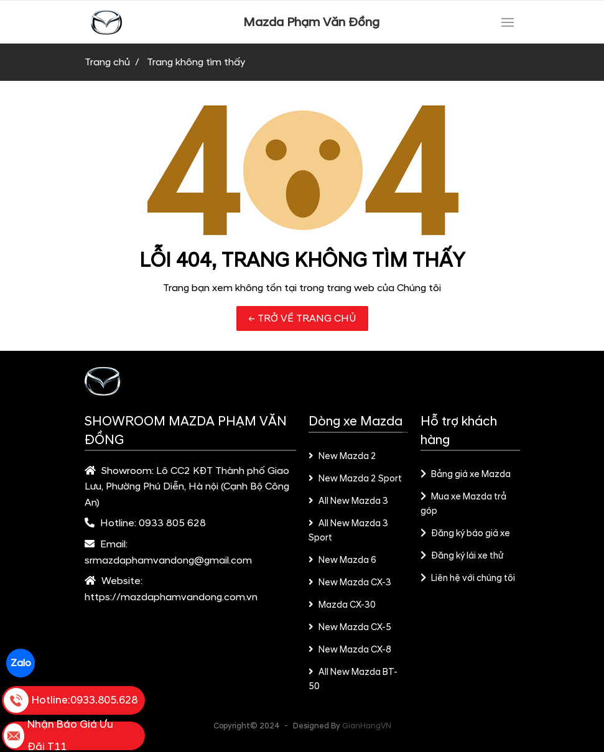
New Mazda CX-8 (350, 650)
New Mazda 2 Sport (355, 479)
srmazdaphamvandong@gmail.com (168, 560)
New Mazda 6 (343, 560)
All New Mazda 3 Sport (349, 531)
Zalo (21, 663)
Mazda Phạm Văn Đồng (311, 22)
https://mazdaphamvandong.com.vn (171, 597)
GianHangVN (366, 726)
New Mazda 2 (343, 456)
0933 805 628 (172, 523)
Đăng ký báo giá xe (465, 533)
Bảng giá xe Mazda (465, 474)
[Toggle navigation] (507, 22)
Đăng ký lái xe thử (462, 556)
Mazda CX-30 (342, 605)
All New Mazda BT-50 (353, 679)
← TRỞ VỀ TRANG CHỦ (302, 318)
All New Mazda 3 (349, 501)
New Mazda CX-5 (350, 627)
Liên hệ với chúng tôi (468, 578)
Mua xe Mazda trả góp (463, 504)
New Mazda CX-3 (350, 582)
